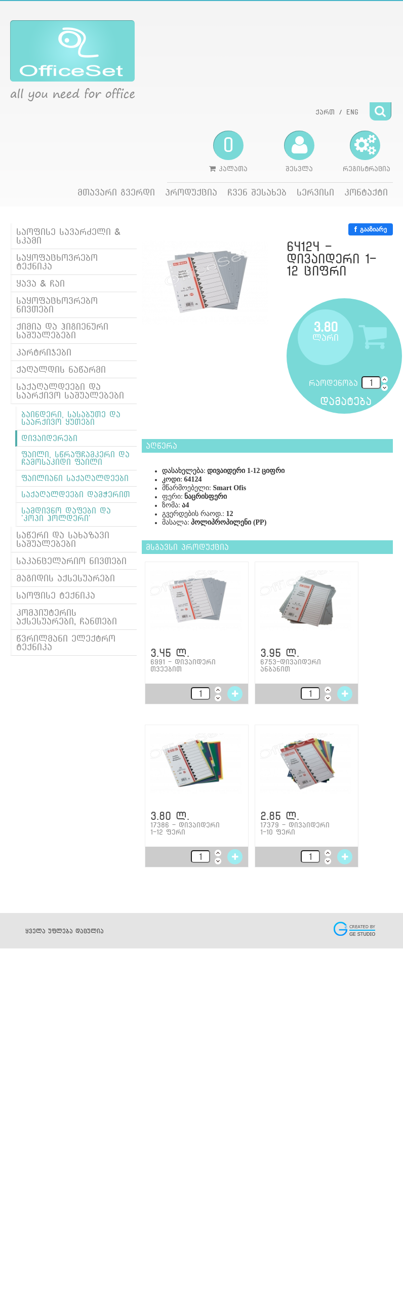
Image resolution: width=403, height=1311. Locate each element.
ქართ (325, 111)
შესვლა (299, 151)
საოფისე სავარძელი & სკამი (68, 236)
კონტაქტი (366, 192)
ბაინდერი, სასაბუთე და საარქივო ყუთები (70, 418)
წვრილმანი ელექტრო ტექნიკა (65, 642)
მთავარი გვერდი (116, 192)
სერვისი (315, 192)
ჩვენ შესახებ (257, 192)
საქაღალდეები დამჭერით (75, 494)
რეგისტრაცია (366, 151)
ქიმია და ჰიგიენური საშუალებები (62, 330)
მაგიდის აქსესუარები (65, 578)
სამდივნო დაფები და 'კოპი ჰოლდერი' (66, 514)
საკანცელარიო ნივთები (71, 561)
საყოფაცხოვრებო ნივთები (57, 304)
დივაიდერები (49, 438)
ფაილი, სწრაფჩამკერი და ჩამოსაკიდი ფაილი (75, 458)
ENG (352, 111)
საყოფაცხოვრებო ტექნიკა (57, 261)
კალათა (228, 151)
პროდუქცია (191, 192)
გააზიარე (370, 229)
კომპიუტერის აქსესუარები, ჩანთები (66, 616)
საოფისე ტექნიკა (55, 595)
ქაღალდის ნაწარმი (61, 369)
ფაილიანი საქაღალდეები (75, 478)
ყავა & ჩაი (40, 283)
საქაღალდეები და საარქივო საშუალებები (70, 391)
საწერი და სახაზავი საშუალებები (62, 539)
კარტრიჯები (43, 352)
